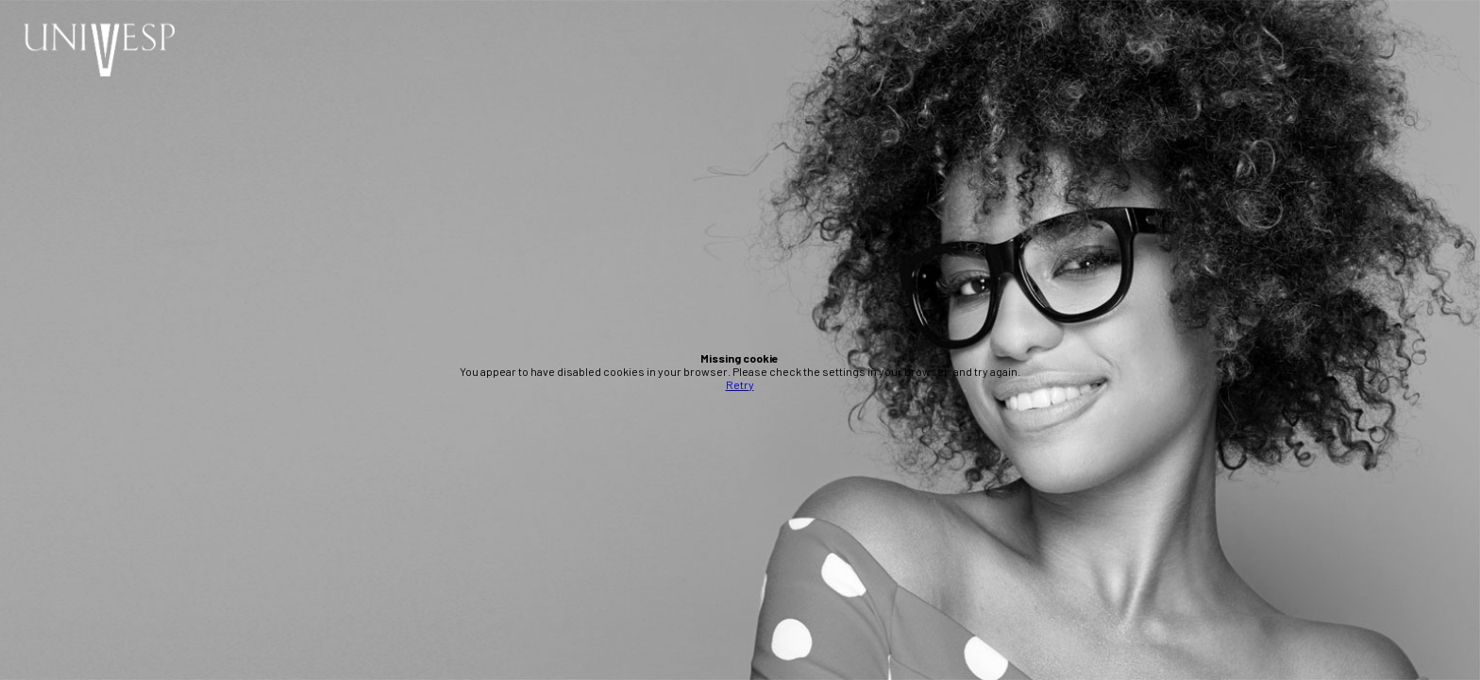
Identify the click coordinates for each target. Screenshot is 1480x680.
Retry (740, 384)
